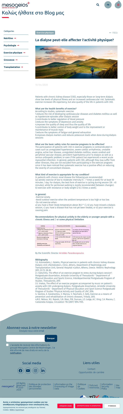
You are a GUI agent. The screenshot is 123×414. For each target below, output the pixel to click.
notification (15, 353)
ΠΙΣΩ (113, 32)
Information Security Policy (107, 386)
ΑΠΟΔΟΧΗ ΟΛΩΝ (65, 406)
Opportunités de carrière (91, 372)
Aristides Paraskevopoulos (71, 253)
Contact (91, 369)
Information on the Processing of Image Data (64, 386)
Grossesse (10, 60)
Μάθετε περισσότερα (17, 410)
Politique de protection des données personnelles (40, 386)
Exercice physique (14, 52)
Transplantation (13, 67)
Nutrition (10, 38)
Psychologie (11, 45)
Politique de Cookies (82, 386)
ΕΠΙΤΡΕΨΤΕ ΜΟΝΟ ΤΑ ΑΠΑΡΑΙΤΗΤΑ (89, 406)
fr (108, 5)
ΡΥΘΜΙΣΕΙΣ (112, 406)
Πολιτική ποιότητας (94, 386)
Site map (118, 386)
